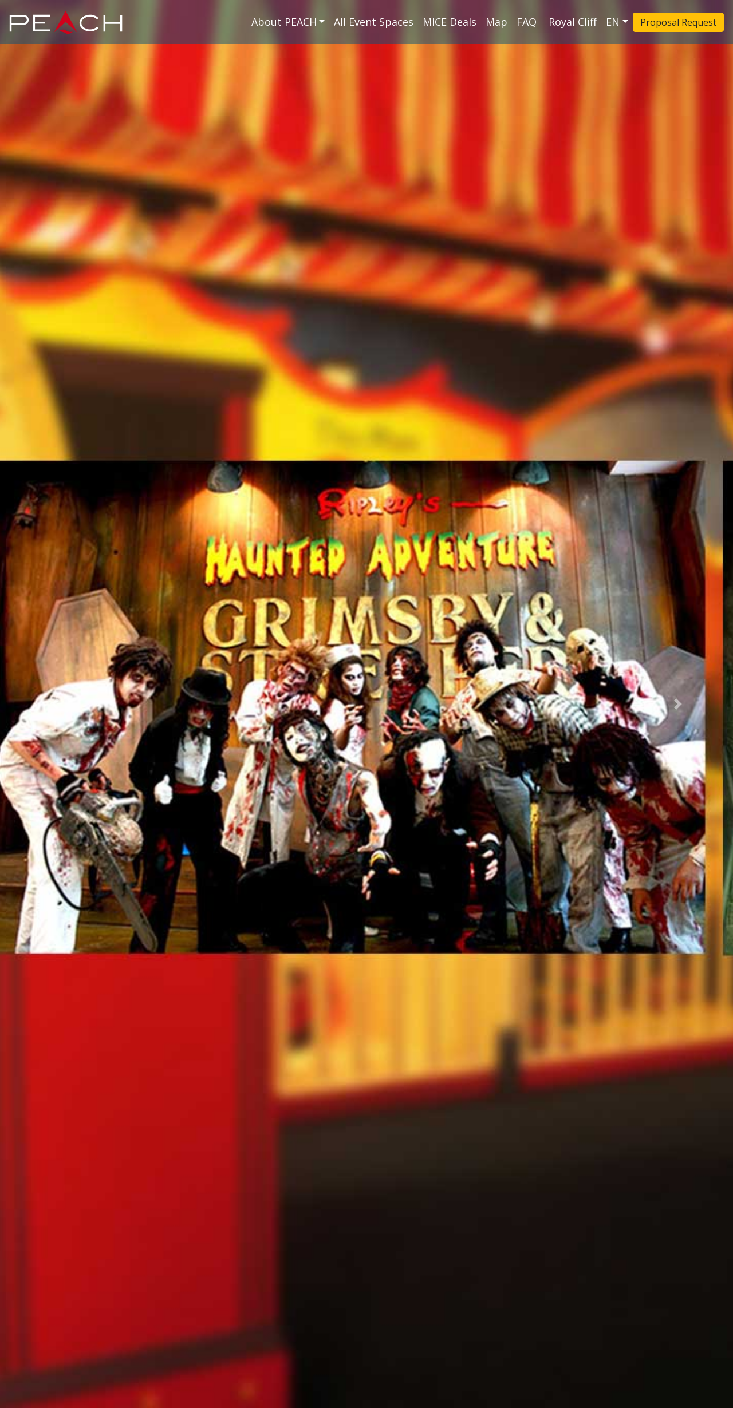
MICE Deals (449, 22)
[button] (55, 704)
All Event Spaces (373, 22)
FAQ (528, 22)
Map (496, 22)
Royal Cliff (573, 22)
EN (613, 22)
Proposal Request (678, 22)
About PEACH (284, 22)
